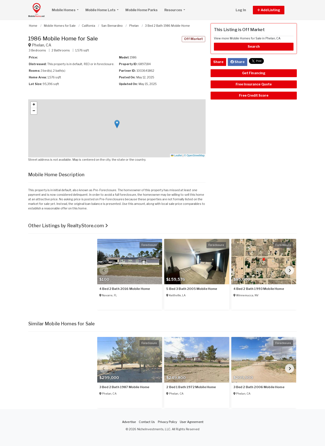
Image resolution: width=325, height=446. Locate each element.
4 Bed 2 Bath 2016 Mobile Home (124, 289)
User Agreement (192, 422)
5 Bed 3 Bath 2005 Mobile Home (191, 289)
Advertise (129, 422)
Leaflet (176, 155)
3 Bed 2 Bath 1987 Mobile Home (124, 387)
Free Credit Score (253, 95)
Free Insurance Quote (254, 84)
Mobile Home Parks (141, 10)
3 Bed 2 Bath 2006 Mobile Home (258, 387)
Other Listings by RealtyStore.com (68, 225)
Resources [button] (173, 10)
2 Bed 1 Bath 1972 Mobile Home (191, 387)
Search (254, 47)
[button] (273, 10)
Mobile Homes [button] (67, 9)
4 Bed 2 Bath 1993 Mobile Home (258, 289)
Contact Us (147, 422)
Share (218, 62)
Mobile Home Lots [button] (100, 10)
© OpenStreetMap (194, 155)
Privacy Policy (167, 422)
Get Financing (254, 73)
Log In (241, 10)
